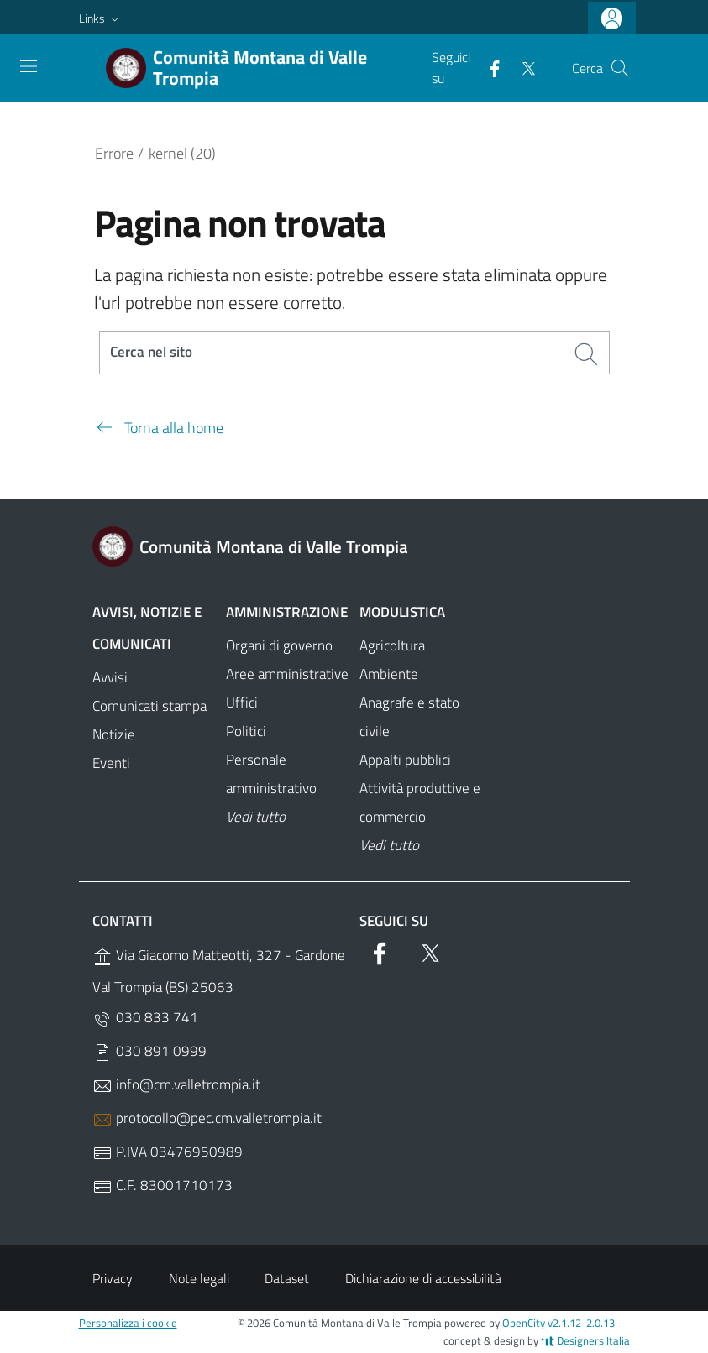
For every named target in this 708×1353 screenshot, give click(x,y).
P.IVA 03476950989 (167, 1152)
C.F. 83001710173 (162, 1186)
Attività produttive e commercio (419, 803)
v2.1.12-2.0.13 (581, 1323)
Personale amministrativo (271, 775)
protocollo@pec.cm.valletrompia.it (207, 1119)
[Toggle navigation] (28, 66)
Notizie (113, 734)
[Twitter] (521, 67)
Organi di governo (279, 646)
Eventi (111, 763)
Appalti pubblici (405, 760)
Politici (246, 732)
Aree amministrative (287, 675)
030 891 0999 (149, 1052)
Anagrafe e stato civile (409, 717)
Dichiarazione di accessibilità (423, 1278)
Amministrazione (287, 613)
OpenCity (525, 1323)
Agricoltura (392, 646)
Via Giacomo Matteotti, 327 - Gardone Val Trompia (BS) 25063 (218, 972)
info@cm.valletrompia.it (176, 1085)
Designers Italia (585, 1340)
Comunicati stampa (149, 706)
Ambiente (388, 675)
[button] (101, 18)
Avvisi (110, 678)
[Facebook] (488, 67)
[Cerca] (620, 68)
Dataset (287, 1278)
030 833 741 (145, 1018)
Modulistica (402, 613)
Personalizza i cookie (128, 1323)
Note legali (199, 1278)
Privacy (112, 1278)
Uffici (242, 703)
